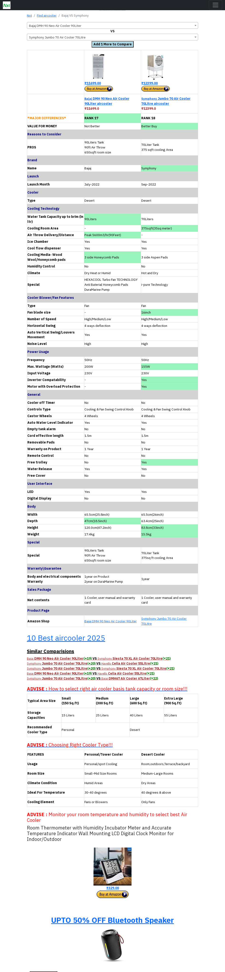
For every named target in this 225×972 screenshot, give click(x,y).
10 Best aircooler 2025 (66, 638)
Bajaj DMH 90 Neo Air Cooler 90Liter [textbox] (55, 26)
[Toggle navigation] (215, 5)
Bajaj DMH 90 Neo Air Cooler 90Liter (110, 621)
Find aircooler (47, 15)
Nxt (29, 15)
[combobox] (112, 25)
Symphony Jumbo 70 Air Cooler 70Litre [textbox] (57, 37)
